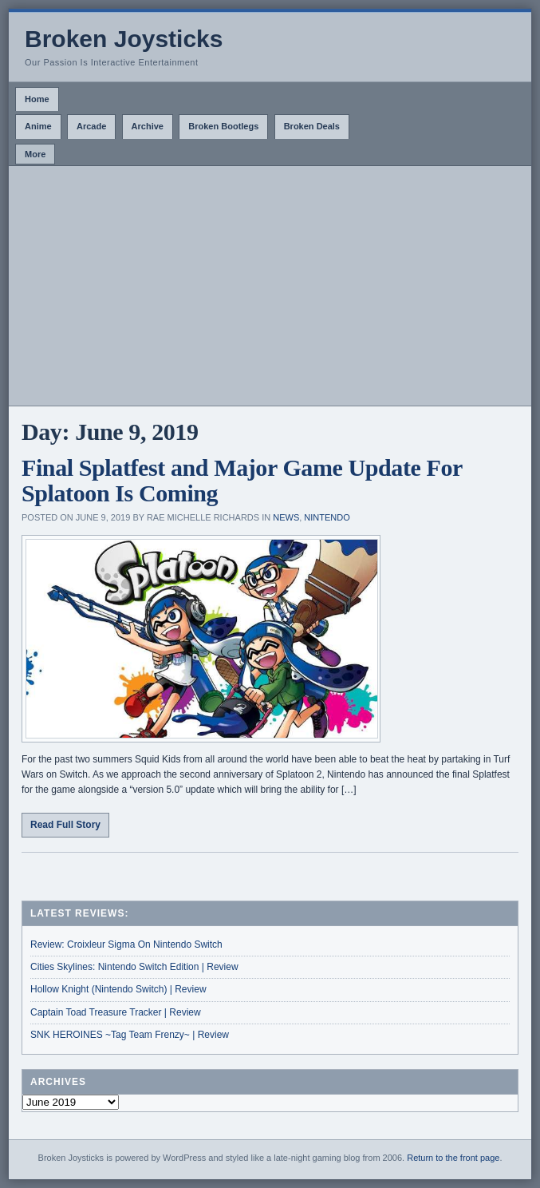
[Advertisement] (270, 286)
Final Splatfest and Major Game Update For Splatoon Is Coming (242, 480)
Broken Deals (312, 126)
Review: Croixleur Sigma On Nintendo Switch (126, 944)
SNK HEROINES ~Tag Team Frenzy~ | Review (129, 1034)
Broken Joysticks (124, 39)
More (35, 154)
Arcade (91, 126)
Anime (38, 126)
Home (37, 99)
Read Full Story (65, 824)
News (286, 517)
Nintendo (326, 517)
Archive (148, 126)
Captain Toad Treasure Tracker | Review (115, 1012)
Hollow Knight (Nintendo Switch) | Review (118, 989)
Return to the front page (453, 1157)
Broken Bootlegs (223, 126)
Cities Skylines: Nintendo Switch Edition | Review (134, 966)
